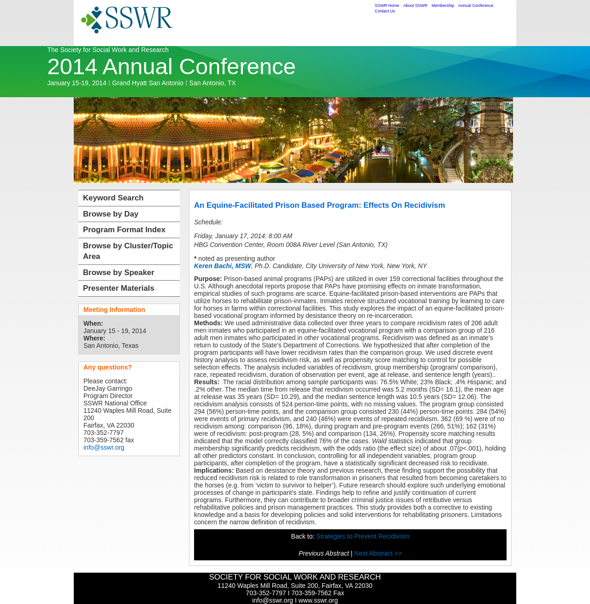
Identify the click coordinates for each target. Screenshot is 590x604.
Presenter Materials (118, 288)
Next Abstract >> (378, 553)
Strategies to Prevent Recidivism (362, 536)
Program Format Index (124, 229)
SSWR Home (387, 5)
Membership (442, 5)
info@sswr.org (103, 447)
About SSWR (415, 5)
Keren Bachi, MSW (222, 266)
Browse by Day (110, 214)
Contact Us (385, 11)
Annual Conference (475, 5)
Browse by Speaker (118, 272)
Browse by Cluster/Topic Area (128, 251)
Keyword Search (113, 198)
